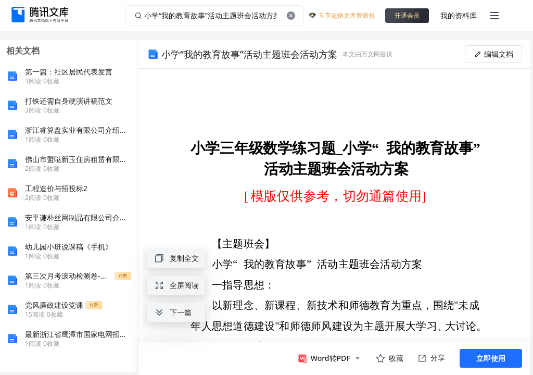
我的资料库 (458, 15)
